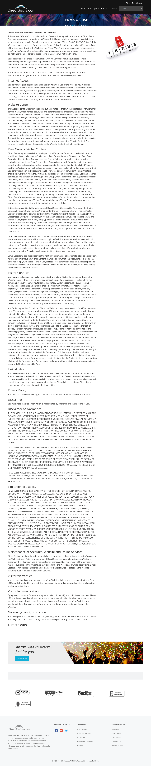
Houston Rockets (84, 733)
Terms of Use (80, 25)
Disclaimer (116, 737)
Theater (114, 8)
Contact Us (116, 741)
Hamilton (81, 737)
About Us (115, 729)
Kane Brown (82, 729)
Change (139, 3)
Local (89, 8)
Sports (96, 8)
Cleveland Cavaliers (85, 741)
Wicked (80, 746)
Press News (116, 733)
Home (82, 8)
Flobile (96, 761)
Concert (105, 8)
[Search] (131, 8)
